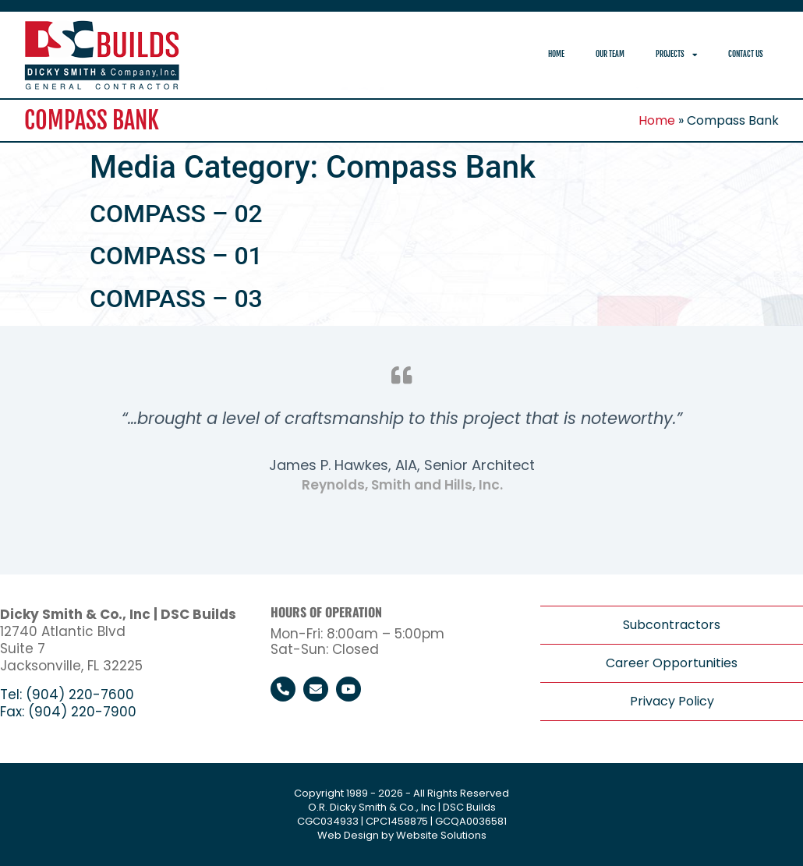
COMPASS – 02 (176, 213)
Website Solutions (441, 835)
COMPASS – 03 (176, 298)
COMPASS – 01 (176, 255)
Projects (676, 54)
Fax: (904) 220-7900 (68, 711)
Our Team (610, 54)
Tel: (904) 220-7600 (67, 694)
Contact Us (745, 54)
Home (556, 54)
